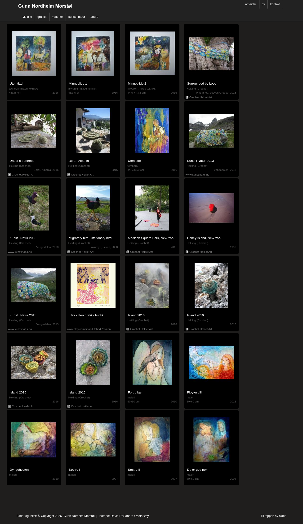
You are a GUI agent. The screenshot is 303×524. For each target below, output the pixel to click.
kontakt (275, 4)
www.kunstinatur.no (197, 174)
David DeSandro (122, 516)
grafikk (41, 16)
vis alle (27, 16)
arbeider (250, 4)
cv (263, 4)
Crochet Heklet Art (199, 97)
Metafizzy (142, 516)
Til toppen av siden (273, 516)
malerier (57, 16)
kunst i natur (76, 16)
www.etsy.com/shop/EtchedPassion (89, 328)
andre (94, 16)
